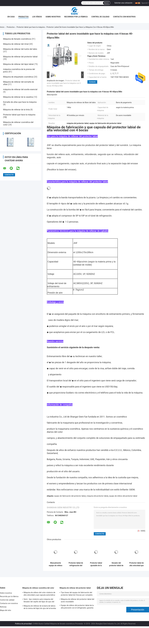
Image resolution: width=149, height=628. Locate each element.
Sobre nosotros (53, 17)
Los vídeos (37, 17)
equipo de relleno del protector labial (123, 496)
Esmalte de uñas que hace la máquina (20, 102)
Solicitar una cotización (123, 3)
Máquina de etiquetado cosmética (18, 77)
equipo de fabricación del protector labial (70, 496)
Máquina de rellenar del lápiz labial (18, 64)
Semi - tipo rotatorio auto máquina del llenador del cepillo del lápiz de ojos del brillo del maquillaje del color (39, 600)
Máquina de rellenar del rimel (16, 44)
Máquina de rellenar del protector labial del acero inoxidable (77, 600)
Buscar (106, 3)
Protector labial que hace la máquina (31, 27)
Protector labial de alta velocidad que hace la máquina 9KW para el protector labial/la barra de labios (136, 564)
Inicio (2, 27)
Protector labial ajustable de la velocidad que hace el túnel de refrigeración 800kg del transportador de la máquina (96, 564)
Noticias (3, 607)
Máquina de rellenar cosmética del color (38, 588)
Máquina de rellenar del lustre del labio (20, 49)
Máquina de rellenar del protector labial (20, 56)
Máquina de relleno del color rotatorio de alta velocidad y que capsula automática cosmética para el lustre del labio (39, 594)
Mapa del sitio (5, 610)
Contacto (92, 82)
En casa (11, 17)
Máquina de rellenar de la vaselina (18, 97)
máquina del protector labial (97, 496)
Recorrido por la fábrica (76, 17)
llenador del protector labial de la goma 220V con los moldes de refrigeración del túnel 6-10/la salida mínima (116, 564)
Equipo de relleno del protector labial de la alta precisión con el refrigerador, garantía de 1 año (77, 607)
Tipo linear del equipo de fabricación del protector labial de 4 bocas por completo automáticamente (77, 594)
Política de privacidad (23, 624)
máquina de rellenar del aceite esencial (20, 89)
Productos (23, 17)
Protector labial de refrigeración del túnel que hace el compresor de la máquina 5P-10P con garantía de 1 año (76, 564)
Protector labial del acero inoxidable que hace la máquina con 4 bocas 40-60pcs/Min (64, 83)
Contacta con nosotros (124, 17)
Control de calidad (100, 17)
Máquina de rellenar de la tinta (16, 109)
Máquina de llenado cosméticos (17, 39)
